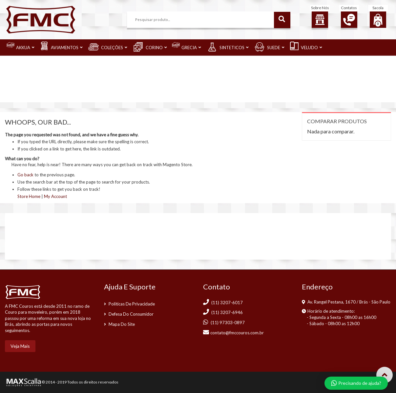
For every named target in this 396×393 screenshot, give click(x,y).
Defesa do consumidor (131, 314)
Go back (25, 174)
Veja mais (20, 346)
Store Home (28, 196)
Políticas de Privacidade (132, 303)
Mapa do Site (122, 324)
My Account (55, 196)
